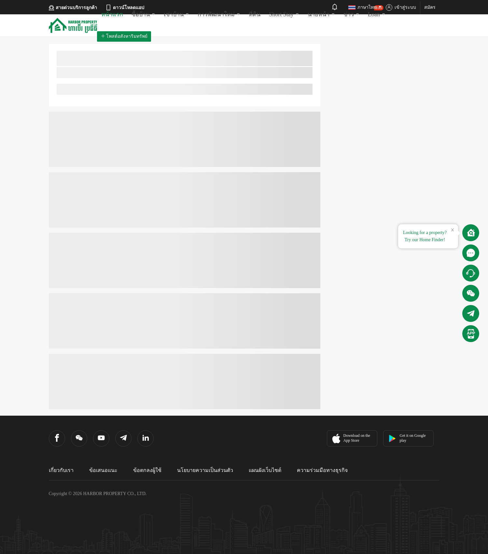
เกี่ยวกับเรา (61, 470)
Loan (376, 11)
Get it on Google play (407, 438)
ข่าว (351, 14)
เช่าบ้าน (176, 14)
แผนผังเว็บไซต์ (265, 470)
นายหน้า (321, 14)
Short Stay (284, 14)
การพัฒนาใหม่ (219, 14)
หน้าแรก (112, 14)
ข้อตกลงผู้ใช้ (147, 470)
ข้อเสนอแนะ (103, 470)
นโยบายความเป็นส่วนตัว (205, 470)
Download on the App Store (350, 438)
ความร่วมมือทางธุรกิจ (322, 470)
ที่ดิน (254, 14)
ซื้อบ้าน (143, 14)
